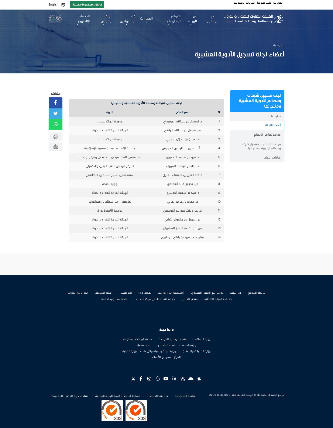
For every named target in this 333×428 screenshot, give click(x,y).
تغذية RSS (144, 293)
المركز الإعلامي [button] (107, 18)
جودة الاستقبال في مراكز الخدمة (155, 299)
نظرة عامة (274, 116)
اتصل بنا (278, 3)
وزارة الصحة (189, 345)
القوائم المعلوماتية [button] (173, 18)
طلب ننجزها (264, 3)
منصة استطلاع (167, 345)
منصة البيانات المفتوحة (137, 339)
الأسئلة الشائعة (104, 293)
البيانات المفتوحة (244, 3)
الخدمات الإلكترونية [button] (82, 18)
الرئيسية (278, 45)
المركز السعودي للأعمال (166, 357)
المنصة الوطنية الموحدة (173, 339)
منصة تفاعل (144, 345)
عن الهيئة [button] (192, 18)
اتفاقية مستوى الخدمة (115, 299)
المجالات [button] (146, 18)
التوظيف (126, 293)
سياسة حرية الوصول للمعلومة (70, 396)
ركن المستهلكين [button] (128, 18)
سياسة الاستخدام (157, 396)
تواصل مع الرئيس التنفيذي (207, 293)
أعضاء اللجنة (273, 125)
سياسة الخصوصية (185, 396)
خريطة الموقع (256, 293)
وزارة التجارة (129, 351)
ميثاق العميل (190, 299)
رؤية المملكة (202, 339)
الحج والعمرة (211, 18)
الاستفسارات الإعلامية (171, 293)
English (53, 4)
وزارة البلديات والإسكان (197, 351)
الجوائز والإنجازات (78, 293)
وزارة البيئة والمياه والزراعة (159, 351)
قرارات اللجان (272, 157)
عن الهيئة (235, 293)
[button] (63, 5)
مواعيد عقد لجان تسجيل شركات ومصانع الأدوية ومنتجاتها (260, 146)
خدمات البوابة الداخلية (218, 299)
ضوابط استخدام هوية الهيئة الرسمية (117, 396)
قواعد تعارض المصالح (267, 134)
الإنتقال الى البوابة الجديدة (87, 4)
